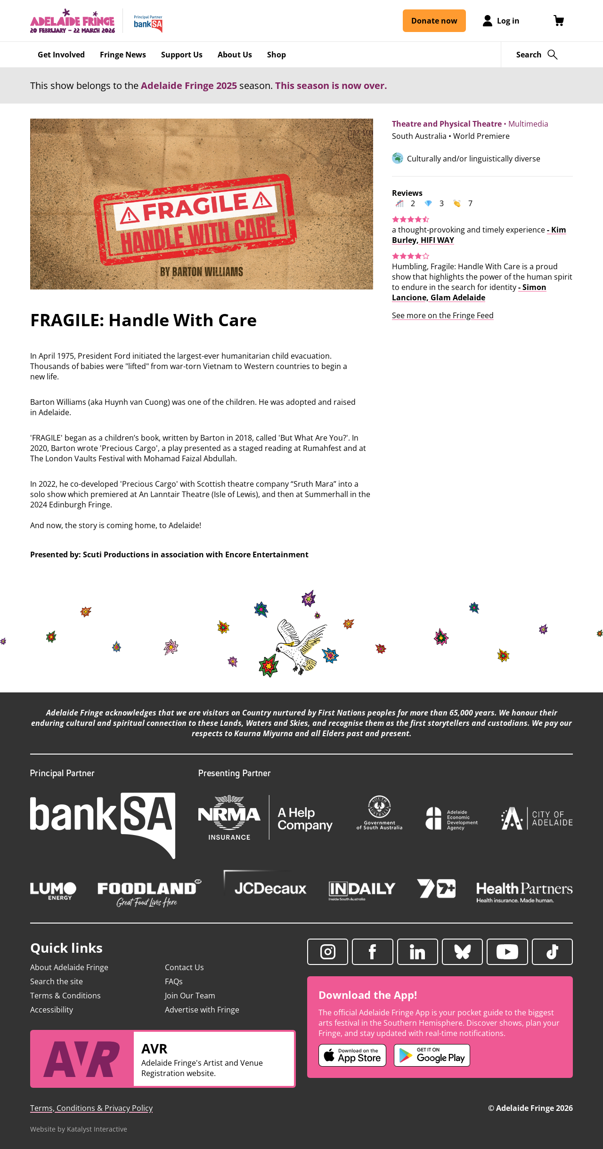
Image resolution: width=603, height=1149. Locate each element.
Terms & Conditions (65, 995)
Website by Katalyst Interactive (78, 1129)
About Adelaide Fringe (69, 967)
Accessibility (51, 1009)
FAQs (174, 981)
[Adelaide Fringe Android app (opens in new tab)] (432, 1055)
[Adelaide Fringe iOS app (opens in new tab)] (352, 1055)
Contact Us (184, 967)
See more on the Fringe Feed (443, 315)
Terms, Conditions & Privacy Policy (91, 1108)
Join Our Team (190, 995)
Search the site (56, 981)
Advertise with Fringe (202, 1009)
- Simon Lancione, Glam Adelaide (469, 292)
